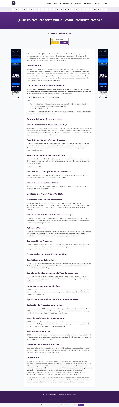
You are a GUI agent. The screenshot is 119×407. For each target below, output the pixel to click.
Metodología (66, 400)
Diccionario (88, 3)
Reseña (64, 42)
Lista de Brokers (51, 3)
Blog (105, 3)
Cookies (51, 400)
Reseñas (78, 3)
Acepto (81, 405)
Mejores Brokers (66, 3)
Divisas (97, 3)
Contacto (58, 400)
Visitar (55, 42)
